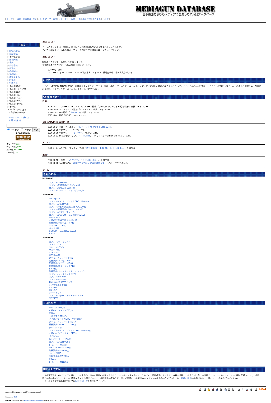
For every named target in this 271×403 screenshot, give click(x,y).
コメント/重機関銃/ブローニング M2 (66, 209)
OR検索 (27, 130)
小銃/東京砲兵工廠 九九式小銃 (63, 220)
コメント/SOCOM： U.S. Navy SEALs (67, 215)
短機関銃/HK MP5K (59, 350)
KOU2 (15, 397)
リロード (62, 19)
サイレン (54, 336)
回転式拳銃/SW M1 (59, 356)
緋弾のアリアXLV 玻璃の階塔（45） (89, 163)
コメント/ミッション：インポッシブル (67, 190)
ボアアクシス (55, 293)
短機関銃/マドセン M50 (60, 260)
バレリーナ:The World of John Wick (94, 127)
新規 (73, 19)
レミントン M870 (58, 345)
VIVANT (52, 234)
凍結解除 (27, 19)
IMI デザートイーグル (60, 339)
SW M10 (53, 269)
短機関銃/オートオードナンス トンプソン (68, 271)
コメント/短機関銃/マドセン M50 (64, 185)
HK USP (53, 290)
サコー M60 (54, 250)
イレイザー (77, 133)
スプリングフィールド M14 (62, 322)
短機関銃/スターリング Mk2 (62, 266)
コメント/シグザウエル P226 (62, 274)
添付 (55, 19)
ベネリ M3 (54, 228)
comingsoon (54, 198)
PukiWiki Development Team (33, 400)
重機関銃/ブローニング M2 (61, 223)
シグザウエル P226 (58, 285)
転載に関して (81, 381)
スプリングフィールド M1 (61, 258)
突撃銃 (12, 68)
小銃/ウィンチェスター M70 (63, 333)
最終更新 (96, 19)
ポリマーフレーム (57, 225)
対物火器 (13, 83)
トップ (10, 19)
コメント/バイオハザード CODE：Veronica (69, 201)
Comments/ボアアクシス (60, 282)
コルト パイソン (56, 247)
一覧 (79, 19)
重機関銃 (13, 74)
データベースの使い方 (19, 117)
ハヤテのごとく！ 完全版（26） (83, 160)
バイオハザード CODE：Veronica (65, 319)
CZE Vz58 (54, 252)
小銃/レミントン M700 (61, 310)
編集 (19, 19)
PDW (52, 359)
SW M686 (53, 298)
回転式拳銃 (14, 51)
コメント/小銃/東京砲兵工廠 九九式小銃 (67, 207)
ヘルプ (105, 19)
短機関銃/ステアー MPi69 (61, 263)
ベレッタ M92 (57, 307)
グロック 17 (55, 327)
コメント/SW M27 (57, 277)
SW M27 (53, 287)
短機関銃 (13, 59)
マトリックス (55, 244)
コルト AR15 (56, 353)
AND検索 (15, 130)
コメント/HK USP (57, 279)
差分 (35, 19)
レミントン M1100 (58, 362)
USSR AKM (54, 255)
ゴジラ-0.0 (75, 112)
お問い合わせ (15, 120)
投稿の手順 (186, 378)
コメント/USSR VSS (58, 204)
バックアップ (45, 19)
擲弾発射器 (14, 77)
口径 (52, 313)
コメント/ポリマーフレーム (61, 212)
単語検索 (86, 19)
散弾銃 (12, 80)
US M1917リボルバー (60, 347)
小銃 (11, 62)
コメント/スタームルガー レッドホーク (67, 295)
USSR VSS (54, 217)
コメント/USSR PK (58, 182)
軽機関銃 (13, 71)
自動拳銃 (13, 54)
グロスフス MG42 (58, 316)
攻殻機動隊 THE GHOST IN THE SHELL (105, 148)
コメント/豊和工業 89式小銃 (62, 188)
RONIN (86, 136)
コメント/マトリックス (59, 242)
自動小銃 (13, 65)
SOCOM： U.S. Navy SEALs (62, 231)
